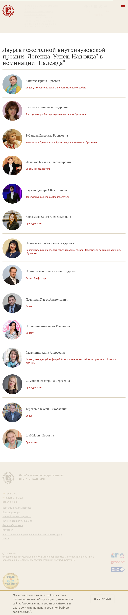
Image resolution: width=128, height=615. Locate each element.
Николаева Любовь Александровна (50, 243)
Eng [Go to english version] (88, 11)
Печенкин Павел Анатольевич (47, 299)
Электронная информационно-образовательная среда (40, 25)
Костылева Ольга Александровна (48, 217)
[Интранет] (100, 6)
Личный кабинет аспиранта (39, 21)
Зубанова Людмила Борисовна (47, 135)
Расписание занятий (35, 15)
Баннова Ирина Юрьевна (43, 81)
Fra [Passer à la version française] (107, 11)
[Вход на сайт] (105, 6)
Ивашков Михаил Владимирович (49, 162)
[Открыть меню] (123, 8)
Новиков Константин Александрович (51, 271)
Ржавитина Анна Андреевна (45, 352)
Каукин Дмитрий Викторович (46, 190)
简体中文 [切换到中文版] (98, 14)
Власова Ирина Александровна (47, 107)
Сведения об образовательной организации (41, 7)
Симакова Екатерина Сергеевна (48, 381)
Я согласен (102, 599)
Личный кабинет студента (38, 18)
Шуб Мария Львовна (40, 435)
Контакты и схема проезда (38, 11)
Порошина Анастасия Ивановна (48, 326)
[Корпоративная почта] (95, 6)
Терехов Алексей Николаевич (46, 409)
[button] (86, 6)
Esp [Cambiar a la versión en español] (98, 11)
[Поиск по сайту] (91, 6)
